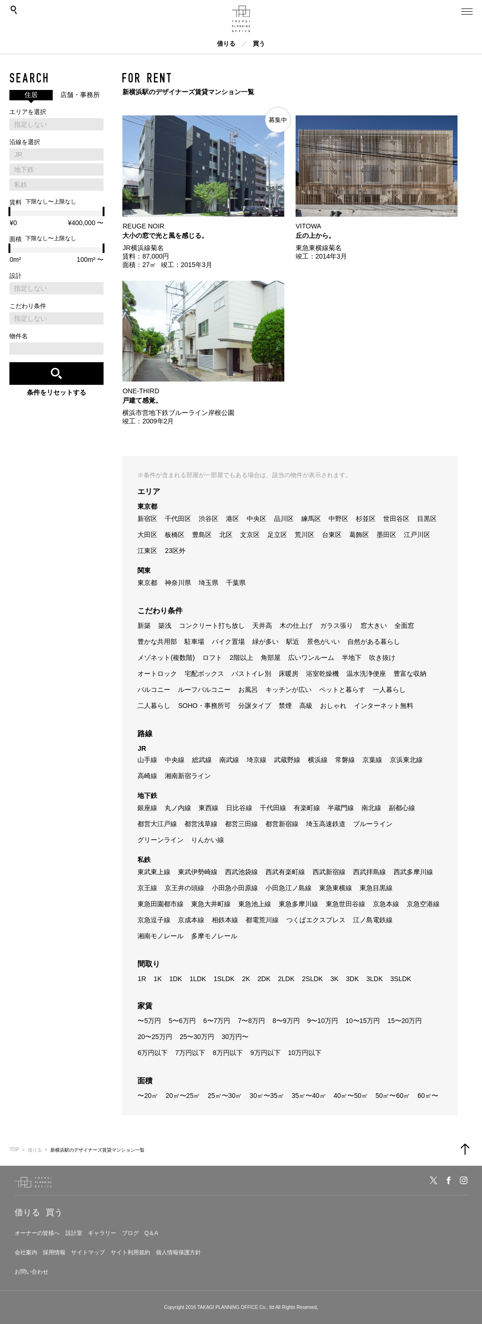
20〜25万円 (154, 1036)
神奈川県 (178, 582)
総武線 (202, 760)
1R (141, 979)
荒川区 (304, 534)
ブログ (130, 1233)
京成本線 (191, 920)
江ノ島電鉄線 (373, 920)
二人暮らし (153, 705)
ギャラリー (102, 1233)
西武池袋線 (241, 872)
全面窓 (404, 625)
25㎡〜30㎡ (225, 1095)
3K (334, 979)
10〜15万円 (362, 1020)
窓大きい (374, 625)
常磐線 (345, 760)
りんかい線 (207, 840)
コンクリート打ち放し (212, 625)
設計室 (73, 1233)
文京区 (250, 534)
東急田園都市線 (160, 904)
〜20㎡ (147, 1095)
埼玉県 (208, 582)
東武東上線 (153, 872)
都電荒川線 (262, 920)
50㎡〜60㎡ (393, 1095)
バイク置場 (228, 641)
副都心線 (402, 808)
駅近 (292, 641)
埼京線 (256, 760)
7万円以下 (190, 1052)
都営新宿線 (281, 824)
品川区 (284, 518)
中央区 (256, 518)
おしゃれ (333, 705)
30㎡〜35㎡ (266, 1095)
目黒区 (427, 518)
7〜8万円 (251, 1020)
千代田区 (178, 518)
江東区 (147, 550)
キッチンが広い (288, 689)
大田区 (147, 534)
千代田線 (273, 808)
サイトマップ (88, 1252)
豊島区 (202, 534)
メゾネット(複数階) (165, 657)
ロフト (212, 657)
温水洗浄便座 (366, 673)
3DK (352, 979)
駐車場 (194, 641)
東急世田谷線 (345, 904)
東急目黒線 (376, 888)
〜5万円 (149, 1020)
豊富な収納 (410, 673)
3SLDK (400, 979)
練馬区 (311, 518)
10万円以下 (305, 1052)
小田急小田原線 (235, 888)
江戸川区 (417, 534)
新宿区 (147, 518)
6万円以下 (152, 1052)
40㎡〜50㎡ (351, 1095)
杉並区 (366, 518)
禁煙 (285, 705)
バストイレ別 (251, 673)
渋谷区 (208, 518)
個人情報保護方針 (178, 1252)
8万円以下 (228, 1052)
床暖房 (288, 673)
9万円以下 (265, 1052)
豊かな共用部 (157, 641)
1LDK (198, 979)
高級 (306, 705)
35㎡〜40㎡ (309, 1095)
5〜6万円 (182, 1020)
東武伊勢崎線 (197, 872)
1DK (175, 979)
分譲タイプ (254, 705)
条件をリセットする (56, 392)
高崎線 (147, 776)
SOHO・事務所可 (204, 705)
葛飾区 (359, 534)
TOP (14, 1149)
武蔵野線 (287, 760)
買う (259, 43)
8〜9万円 (286, 1020)
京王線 (147, 888)
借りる (226, 43)
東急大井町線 (211, 904)
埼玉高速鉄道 (325, 824)
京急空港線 (423, 904)
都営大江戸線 (157, 824)
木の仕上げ (296, 625)
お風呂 (248, 689)
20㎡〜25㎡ (183, 1095)
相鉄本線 (225, 920)
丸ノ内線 (178, 808)
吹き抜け (382, 657)
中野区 (338, 518)
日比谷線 (239, 808)
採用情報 (54, 1252)
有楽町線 (307, 808)
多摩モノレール (214, 936)
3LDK (374, 979)
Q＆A (151, 1233)
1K (157, 979)
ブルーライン (373, 824)
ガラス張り (336, 625)
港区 (232, 518)
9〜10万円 (322, 1020)
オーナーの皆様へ (37, 1233)
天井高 (262, 625)
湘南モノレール (160, 936)
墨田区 (386, 534)
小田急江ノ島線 (288, 888)
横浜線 (318, 760)
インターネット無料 (383, 705)
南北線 (371, 808)
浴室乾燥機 (322, 673)
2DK (263, 979)
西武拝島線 (369, 872)
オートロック (157, 673)
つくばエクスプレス (315, 920)
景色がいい (323, 641)
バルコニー (153, 689)
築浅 (164, 625)
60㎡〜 (428, 1095)
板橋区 (175, 534)
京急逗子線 (153, 920)
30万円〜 (235, 1036)
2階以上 (241, 657)
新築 (144, 625)
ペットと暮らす (342, 689)
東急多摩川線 (298, 904)
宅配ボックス (204, 673)
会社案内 (26, 1252)
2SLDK (312, 979)
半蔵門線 (341, 808)
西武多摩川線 (413, 872)
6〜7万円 (217, 1020)
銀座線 (147, 808)
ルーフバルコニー (204, 689)
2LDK (286, 979)
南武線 (229, 760)
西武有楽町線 (285, 872)
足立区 (277, 534)
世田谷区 (396, 518)
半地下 (352, 657)
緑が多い (265, 641)
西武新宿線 (329, 872)
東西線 (208, 808)
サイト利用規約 (130, 1252)
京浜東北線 (406, 760)
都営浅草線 (201, 824)
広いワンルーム (311, 657)
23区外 (175, 550)
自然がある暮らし (373, 641)
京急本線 (386, 904)
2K (246, 979)
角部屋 (271, 657)
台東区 (332, 534)
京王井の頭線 (184, 888)
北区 (226, 534)
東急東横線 (335, 888)
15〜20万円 (404, 1020)
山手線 (147, 760)
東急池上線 (254, 904)
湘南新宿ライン (188, 776)
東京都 (147, 582)
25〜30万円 (197, 1036)
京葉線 (372, 760)
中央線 (175, 760)
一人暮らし (389, 689)
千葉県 (236, 582)
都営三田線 (241, 824)
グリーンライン (160, 840)
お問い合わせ (31, 1271)
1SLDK (224, 979)
